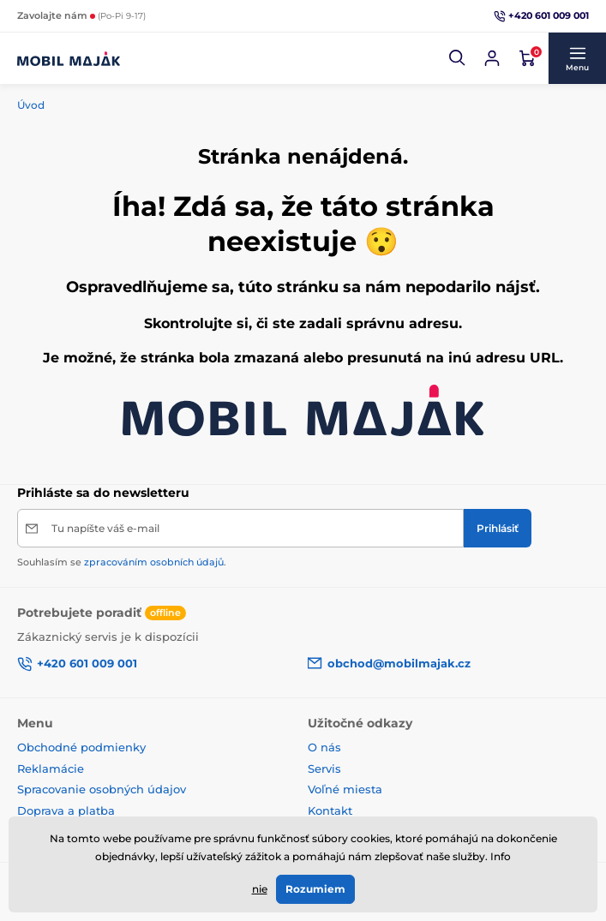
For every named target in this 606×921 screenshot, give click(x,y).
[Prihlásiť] (497, 528)
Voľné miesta (345, 789)
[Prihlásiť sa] (492, 58)
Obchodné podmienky (81, 747)
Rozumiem (315, 888)
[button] (458, 58)
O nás (324, 747)
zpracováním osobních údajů (154, 562)
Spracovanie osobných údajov (101, 789)
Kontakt (330, 810)
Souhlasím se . (121, 562)
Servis (324, 768)
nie (259, 888)
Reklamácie (50, 768)
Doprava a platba (66, 810)
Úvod (31, 105)
